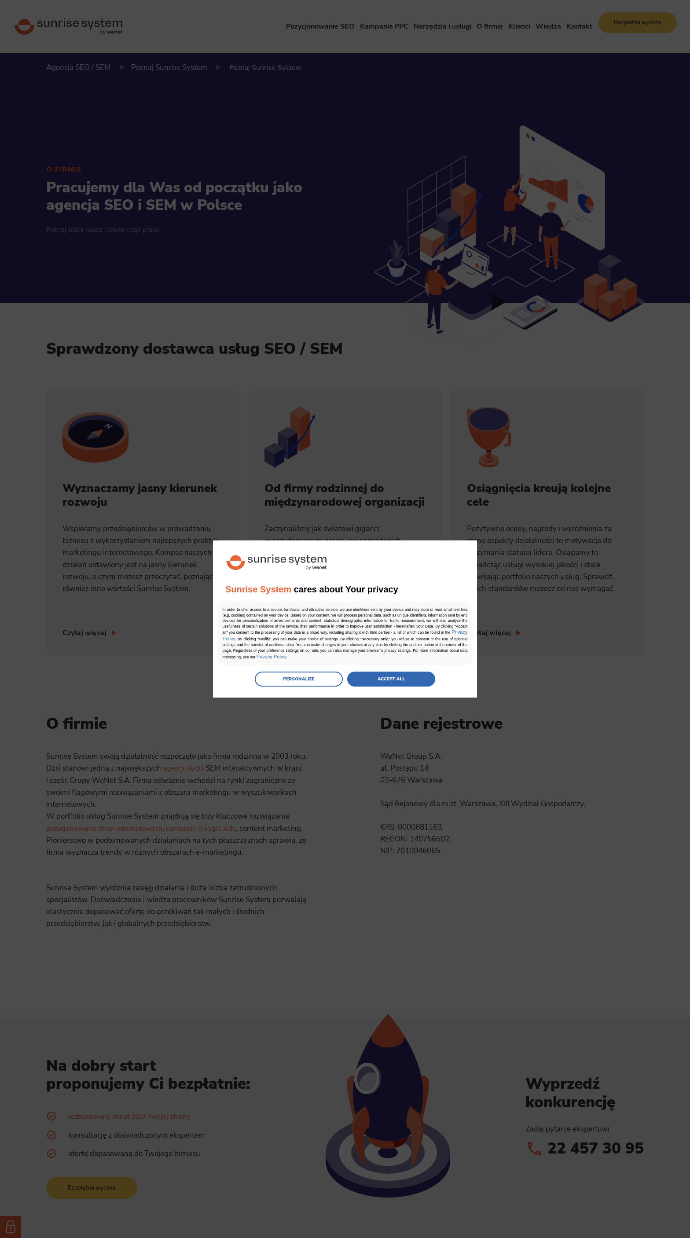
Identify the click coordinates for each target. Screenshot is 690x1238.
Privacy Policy (396, 640)
